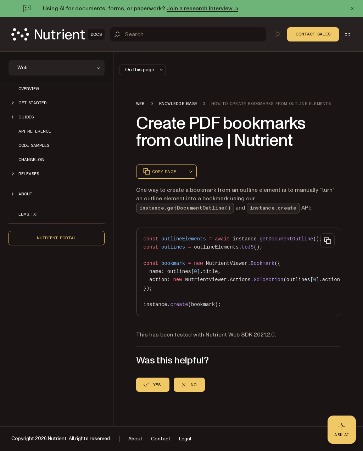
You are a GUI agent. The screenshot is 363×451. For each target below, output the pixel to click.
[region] (238, 272)
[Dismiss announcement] (352, 8)
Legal (185, 438)
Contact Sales (313, 34)
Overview (28, 89)
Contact (161, 438)
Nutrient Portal (57, 238)
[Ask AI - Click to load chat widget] (342, 430)
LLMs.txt (28, 214)
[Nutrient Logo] (58, 34)
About (135, 438)
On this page (144, 69)
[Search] (188, 34)
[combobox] (191, 172)
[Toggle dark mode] (278, 34)
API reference (34, 131)
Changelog (31, 159)
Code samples (33, 145)
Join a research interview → (202, 8)
